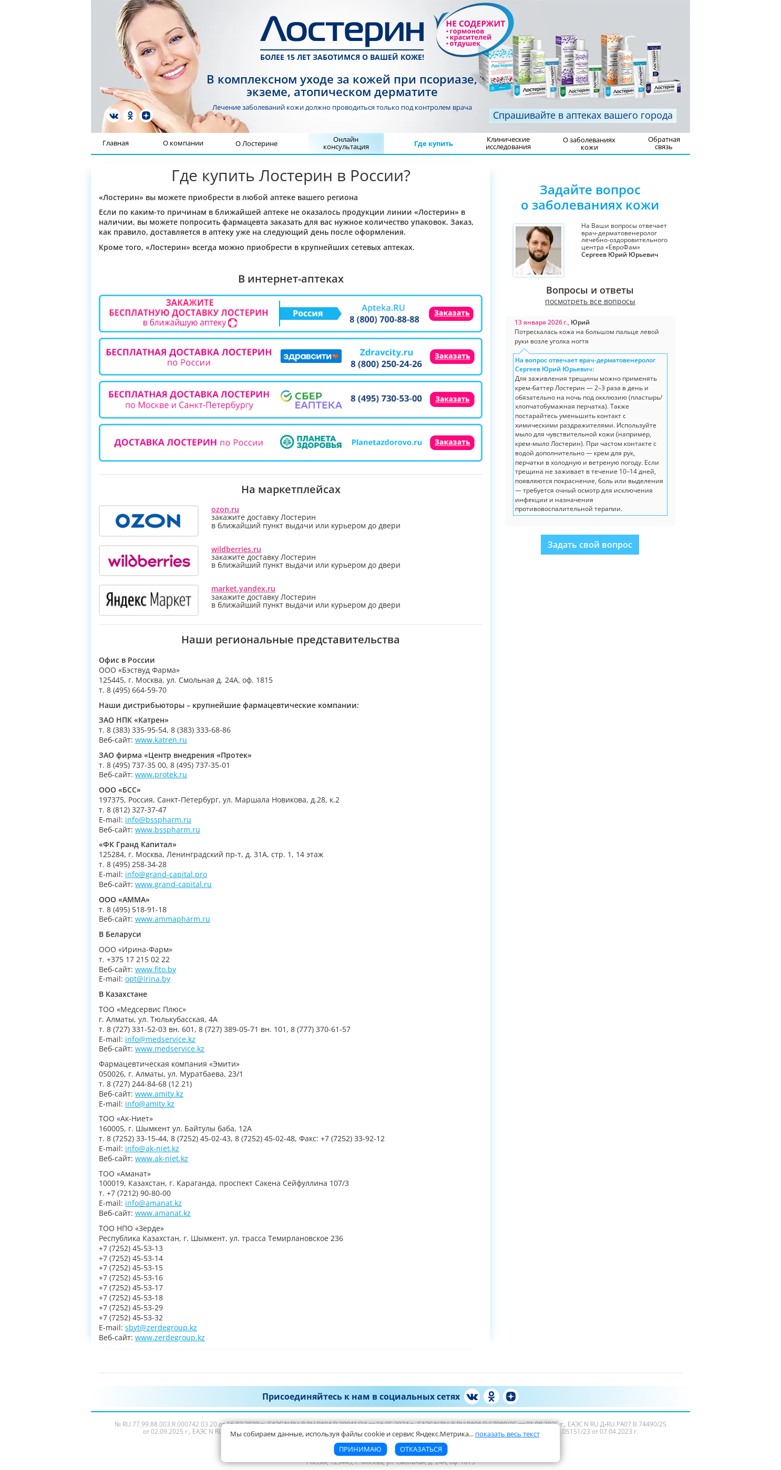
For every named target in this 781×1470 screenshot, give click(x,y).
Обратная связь (664, 142)
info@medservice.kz (160, 1039)
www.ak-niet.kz (161, 1158)
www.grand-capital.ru (173, 884)
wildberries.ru (236, 549)
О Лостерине (256, 143)
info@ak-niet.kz (152, 1148)
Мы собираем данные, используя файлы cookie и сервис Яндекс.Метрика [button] (385, 1433)
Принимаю (360, 1449)
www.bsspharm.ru (167, 830)
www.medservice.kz (169, 1049)
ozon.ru (225, 509)
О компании (183, 143)
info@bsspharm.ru (158, 820)
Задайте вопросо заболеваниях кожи (590, 197)
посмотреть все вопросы (590, 301)
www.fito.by (155, 969)
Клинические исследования (508, 142)
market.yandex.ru (243, 588)
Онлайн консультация (346, 142)
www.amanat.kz (163, 1213)
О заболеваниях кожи (589, 143)
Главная (115, 143)
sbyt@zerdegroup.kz (161, 1327)
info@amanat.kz (153, 1203)
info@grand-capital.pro (166, 874)
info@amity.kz (149, 1104)
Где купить (433, 143)
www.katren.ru (161, 740)
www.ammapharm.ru (172, 919)
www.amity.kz (159, 1094)
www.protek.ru (161, 774)
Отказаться (421, 1449)
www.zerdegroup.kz (170, 1337)
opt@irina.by (147, 979)
